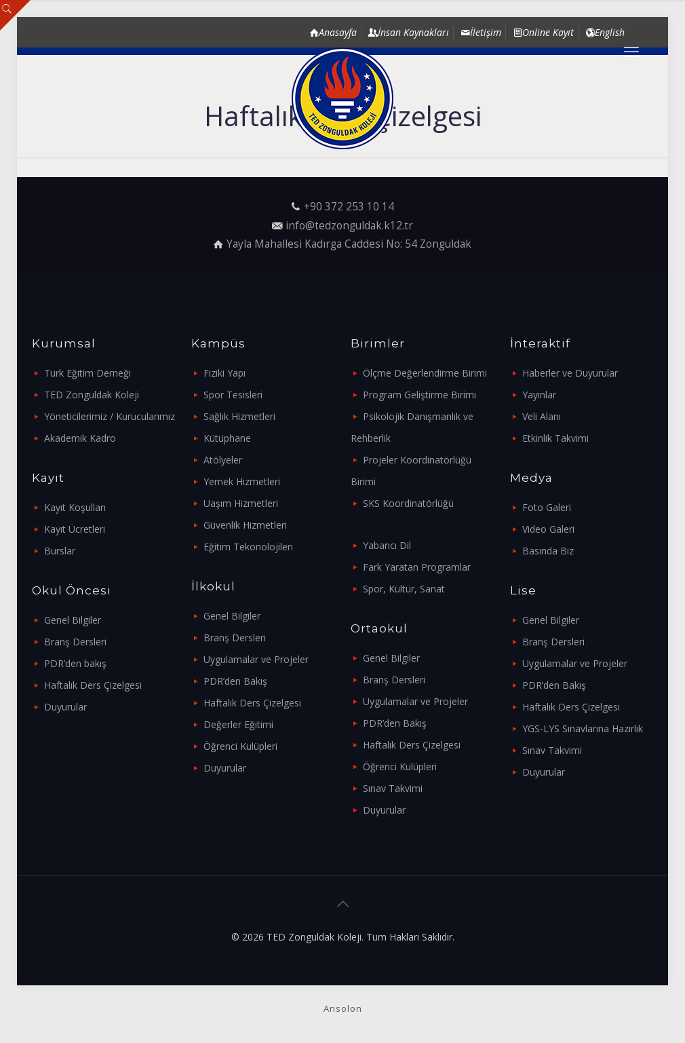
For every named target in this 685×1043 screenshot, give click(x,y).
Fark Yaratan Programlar (417, 567)
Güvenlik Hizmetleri (245, 524)
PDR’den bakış (75, 663)
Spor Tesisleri (232, 394)
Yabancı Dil (387, 545)
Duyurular (65, 706)
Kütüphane (227, 438)
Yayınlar (539, 394)
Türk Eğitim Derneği (87, 372)
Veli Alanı (541, 416)
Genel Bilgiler (72, 619)
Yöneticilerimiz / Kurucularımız (109, 416)
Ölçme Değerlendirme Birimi (425, 372)
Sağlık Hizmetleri (239, 416)
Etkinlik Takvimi (555, 438)
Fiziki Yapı (224, 372)
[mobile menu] (631, 50)
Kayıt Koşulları (75, 507)
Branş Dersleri (75, 641)
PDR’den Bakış (235, 681)
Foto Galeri (546, 507)
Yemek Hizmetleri (241, 481)
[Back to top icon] (342, 904)
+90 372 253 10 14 (349, 207)
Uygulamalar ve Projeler (256, 659)
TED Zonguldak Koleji (91, 394)
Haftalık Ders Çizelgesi (93, 685)
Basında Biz (548, 550)
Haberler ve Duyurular (570, 372)
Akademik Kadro (80, 438)
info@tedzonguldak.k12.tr (349, 226)
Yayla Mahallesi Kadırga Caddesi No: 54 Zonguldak (349, 244)
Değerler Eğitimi (238, 724)
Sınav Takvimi (393, 788)
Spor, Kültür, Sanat (404, 588)
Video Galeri (548, 529)
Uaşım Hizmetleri (240, 503)
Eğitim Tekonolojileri (248, 546)
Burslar (59, 550)
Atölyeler (222, 459)
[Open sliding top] (15, 15)
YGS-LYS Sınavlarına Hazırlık (582, 728)
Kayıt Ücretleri (74, 529)
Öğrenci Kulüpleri (240, 746)
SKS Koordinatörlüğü (408, 503)
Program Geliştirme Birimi (419, 394)
